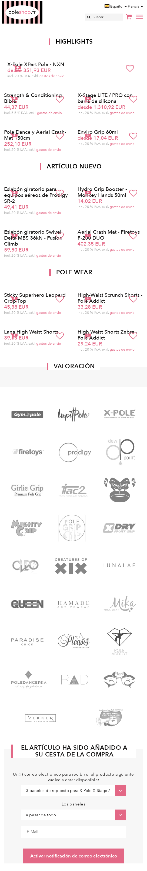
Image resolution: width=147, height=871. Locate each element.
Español (116, 6)
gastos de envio (51, 76)
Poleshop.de (34, 3)
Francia (135, 6)
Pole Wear (74, 272)
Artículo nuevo (74, 166)
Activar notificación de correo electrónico (73, 856)
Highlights (74, 42)
